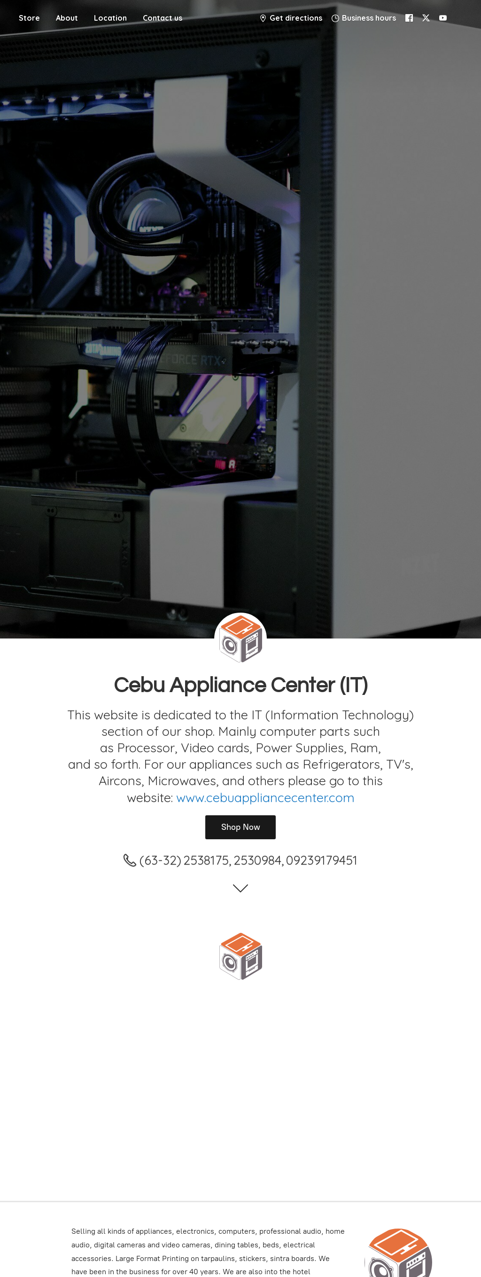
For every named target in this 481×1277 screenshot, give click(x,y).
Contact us (162, 18)
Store (29, 18)
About (67, 18)
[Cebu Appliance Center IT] (240, 956)
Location (110, 18)
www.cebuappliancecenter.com (265, 797)
